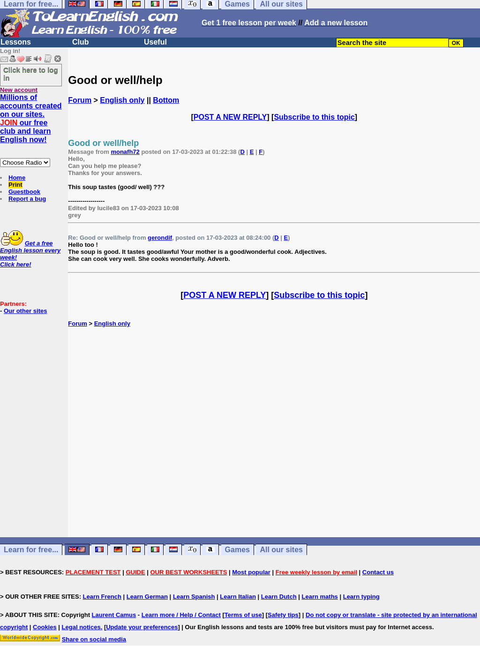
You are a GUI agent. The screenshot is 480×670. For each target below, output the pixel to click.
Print (15, 184)
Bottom (166, 100)
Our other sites (25, 310)
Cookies (45, 627)
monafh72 (125, 151)
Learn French (102, 596)
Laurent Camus (114, 614)
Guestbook (24, 191)
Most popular (251, 572)
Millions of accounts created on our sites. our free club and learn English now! (31, 118)
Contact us (378, 572)
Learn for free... (31, 550)
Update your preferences (142, 627)
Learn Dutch (279, 596)
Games (237, 550)
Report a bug (27, 198)
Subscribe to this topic (314, 117)
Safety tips (283, 614)
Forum (79, 100)
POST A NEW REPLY (230, 117)
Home (16, 177)
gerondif (160, 237)
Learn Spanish (194, 596)
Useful (155, 42)
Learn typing (361, 596)
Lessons (15, 42)
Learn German (147, 596)
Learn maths (320, 596)
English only (122, 100)
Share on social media (94, 639)
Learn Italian (238, 596)
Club (80, 42)
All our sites (281, 550)
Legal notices (81, 627)
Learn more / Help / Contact (181, 614)
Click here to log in (30, 74)
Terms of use (243, 614)
